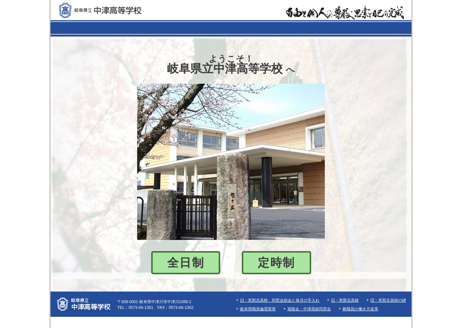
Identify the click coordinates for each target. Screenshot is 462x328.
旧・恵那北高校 (345, 300)
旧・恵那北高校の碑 (388, 300)
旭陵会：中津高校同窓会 (309, 309)
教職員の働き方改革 (360, 309)
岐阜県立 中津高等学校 (100, 10)
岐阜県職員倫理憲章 (258, 309)
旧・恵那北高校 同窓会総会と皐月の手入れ (279, 300)
